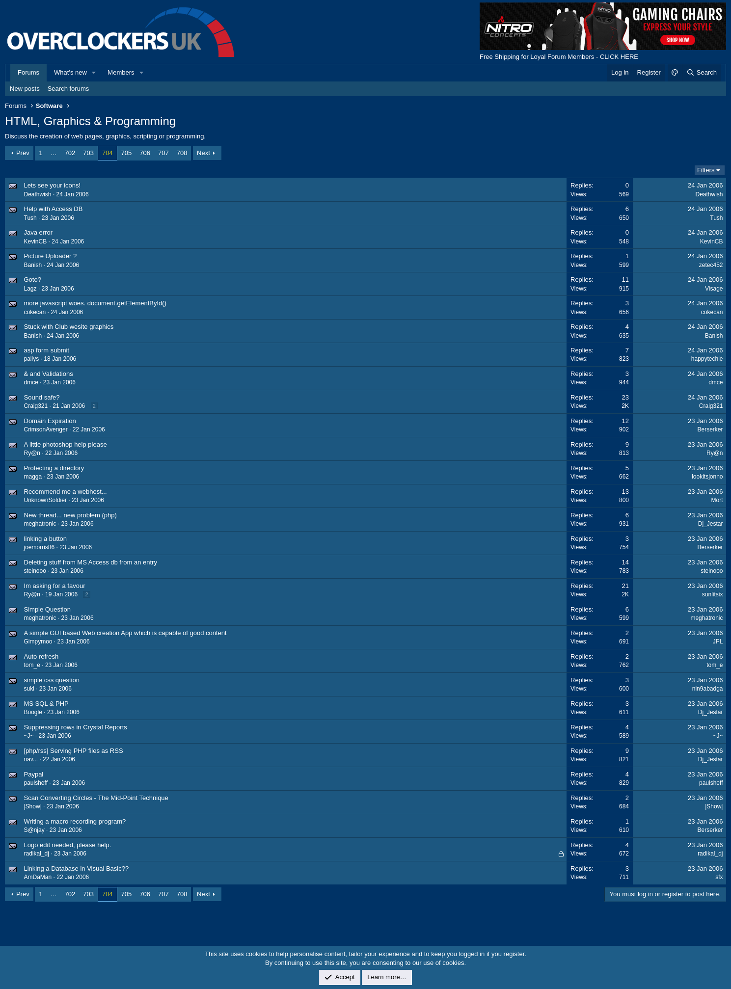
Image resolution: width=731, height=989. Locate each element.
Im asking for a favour (54, 585)
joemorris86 (39, 547)
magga (33, 476)
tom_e (32, 665)
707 (163, 153)
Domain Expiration (50, 421)
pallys (31, 358)
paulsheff (36, 782)
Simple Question (47, 609)
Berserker (710, 429)
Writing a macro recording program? (75, 821)
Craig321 (36, 405)
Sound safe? (42, 397)
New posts (25, 88)
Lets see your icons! (52, 185)
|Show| (33, 806)
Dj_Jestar (710, 523)
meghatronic (40, 523)
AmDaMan (38, 877)
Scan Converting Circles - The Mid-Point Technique (96, 798)
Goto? (32, 279)
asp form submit (46, 350)
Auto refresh (41, 656)
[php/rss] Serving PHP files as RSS (73, 750)
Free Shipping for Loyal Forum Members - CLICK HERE (559, 56)
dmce (31, 382)
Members (121, 72)
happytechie (707, 358)
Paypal (34, 774)
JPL (718, 641)
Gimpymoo (38, 641)
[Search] (701, 72)
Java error (38, 232)
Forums (28, 72)
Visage (714, 288)
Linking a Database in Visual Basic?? (76, 868)
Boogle (33, 712)
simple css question (52, 680)
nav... (31, 759)
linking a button (45, 538)
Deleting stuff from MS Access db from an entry (90, 562)
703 (88, 153)
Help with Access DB (53, 209)
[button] (94, 72)
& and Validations (48, 373)
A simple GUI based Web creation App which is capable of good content (125, 633)
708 (182, 153)
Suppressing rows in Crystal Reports (75, 727)
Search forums (68, 88)
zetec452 (711, 265)
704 (107, 153)
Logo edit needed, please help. (67, 845)
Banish (33, 265)
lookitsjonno (707, 476)
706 (144, 153)
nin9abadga (707, 688)
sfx (719, 877)
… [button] (54, 153)
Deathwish (38, 194)
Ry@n (32, 453)
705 (126, 153)
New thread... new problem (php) (70, 515)
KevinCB (35, 241)
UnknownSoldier (45, 500)
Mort (717, 500)
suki (29, 688)
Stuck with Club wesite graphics (69, 326)
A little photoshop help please (65, 444)
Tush (30, 217)
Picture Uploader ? (50, 256)
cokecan (35, 312)
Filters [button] (705, 170)
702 (70, 153)
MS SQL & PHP (46, 703)
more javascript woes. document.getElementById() (95, 303)
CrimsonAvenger (46, 429)
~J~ (29, 735)
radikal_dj (36, 853)
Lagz (30, 288)
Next (203, 153)
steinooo (35, 570)
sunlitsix (712, 594)
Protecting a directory (54, 468)
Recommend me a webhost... (65, 491)
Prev (22, 153)
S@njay (34, 830)
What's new (70, 72)
